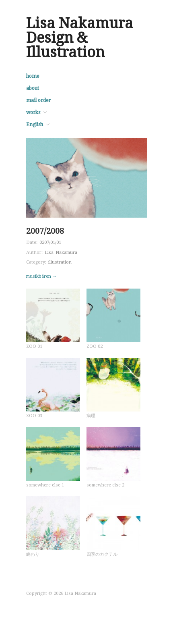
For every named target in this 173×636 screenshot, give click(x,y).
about (32, 88)
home (32, 76)
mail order (38, 100)
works (33, 112)
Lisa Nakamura (61, 252)
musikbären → (41, 276)
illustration (60, 262)
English (34, 124)
